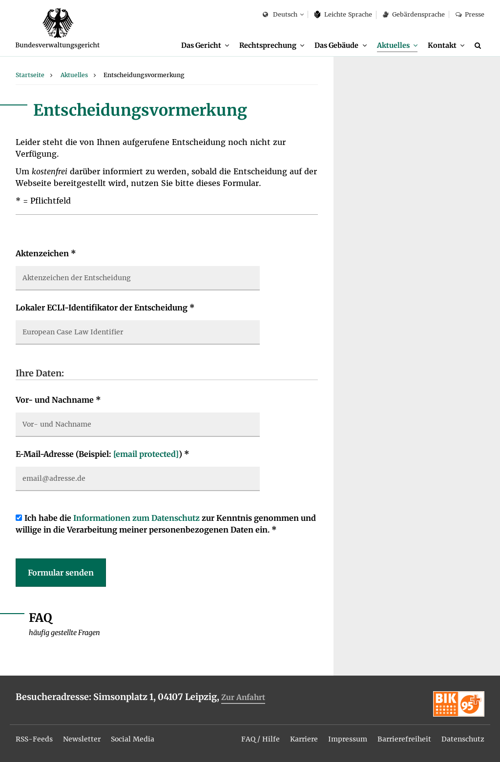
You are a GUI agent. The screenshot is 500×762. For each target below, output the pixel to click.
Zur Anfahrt (243, 697)
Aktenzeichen (46, 253)
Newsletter (82, 739)
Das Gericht (201, 45)
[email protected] (146, 454)
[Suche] (479, 45)
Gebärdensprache (413, 14)
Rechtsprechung (267, 45)
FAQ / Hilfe (260, 739)
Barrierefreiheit (404, 739)
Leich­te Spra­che (343, 14)
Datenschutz (462, 739)
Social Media (132, 739)
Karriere (304, 739)
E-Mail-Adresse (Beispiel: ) (102, 454)
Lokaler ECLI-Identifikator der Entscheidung (105, 307)
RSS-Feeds (34, 739)
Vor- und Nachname (58, 400)
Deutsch (280, 15)
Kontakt (442, 45)
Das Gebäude (336, 45)
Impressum (347, 739)
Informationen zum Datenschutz (136, 518)
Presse (470, 14)
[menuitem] (205, 45)
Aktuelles (393, 45)
